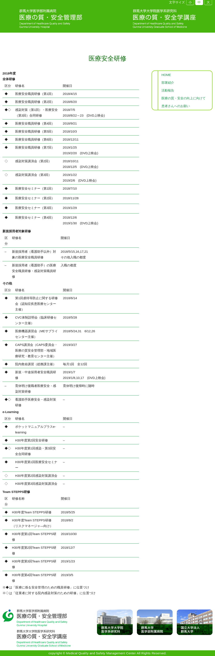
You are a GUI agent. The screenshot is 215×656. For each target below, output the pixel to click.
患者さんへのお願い (175, 106)
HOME (166, 75)
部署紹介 (167, 82)
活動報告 (167, 90)
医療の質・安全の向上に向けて (183, 98)
